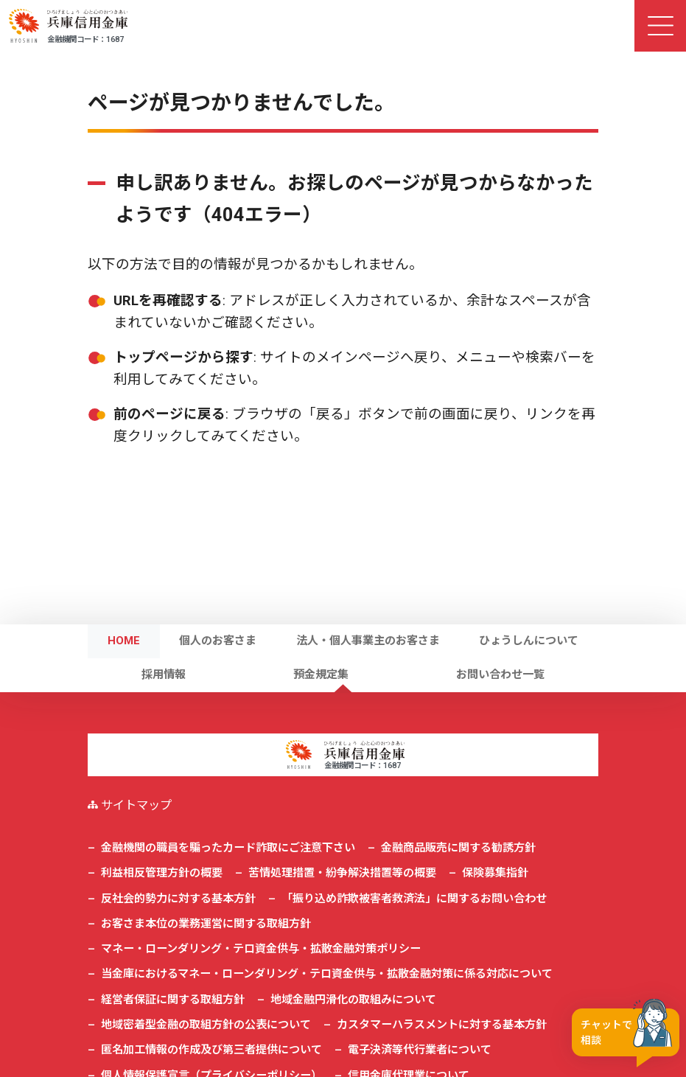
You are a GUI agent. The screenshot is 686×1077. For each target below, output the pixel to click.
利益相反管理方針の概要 (162, 872)
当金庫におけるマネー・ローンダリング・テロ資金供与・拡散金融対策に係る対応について (327, 973)
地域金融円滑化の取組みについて (353, 999)
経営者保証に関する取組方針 (173, 999)
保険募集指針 (495, 872)
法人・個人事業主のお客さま (368, 640)
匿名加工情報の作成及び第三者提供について (211, 1049)
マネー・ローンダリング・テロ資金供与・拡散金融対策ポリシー (261, 948)
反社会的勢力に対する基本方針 (178, 898)
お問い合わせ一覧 (500, 674)
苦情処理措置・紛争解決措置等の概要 (342, 872)
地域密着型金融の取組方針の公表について (206, 1024)
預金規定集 (321, 674)
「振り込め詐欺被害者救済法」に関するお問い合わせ (414, 898)
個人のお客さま (217, 640)
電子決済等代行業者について (419, 1049)
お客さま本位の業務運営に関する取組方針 (206, 923)
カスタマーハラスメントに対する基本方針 (442, 1024)
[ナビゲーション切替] (660, 26)
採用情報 (163, 674)
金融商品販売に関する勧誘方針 (458, 847)
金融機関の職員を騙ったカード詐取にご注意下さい (228, 847)
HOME (124, 640)
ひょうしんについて (528, 640)
